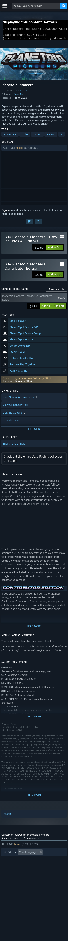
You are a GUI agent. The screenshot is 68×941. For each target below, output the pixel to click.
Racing (51, 136)
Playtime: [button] (9, 865)
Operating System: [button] (15, 870)
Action (37, 136)
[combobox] (36, 6)
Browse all (56, 291)
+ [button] (61, 136)
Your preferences (32, 840)
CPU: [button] (35, 870)
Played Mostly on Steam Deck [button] (39, 865)
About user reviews (10, 840)
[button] (34, 150)
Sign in (6, 212)
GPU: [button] (48, 870)
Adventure (10, 136)
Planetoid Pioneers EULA (17, 383)
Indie (25, 136)
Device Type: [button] (11, 876)
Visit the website (14, 414)
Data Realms (20, 92)
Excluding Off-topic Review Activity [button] (24, 859)
